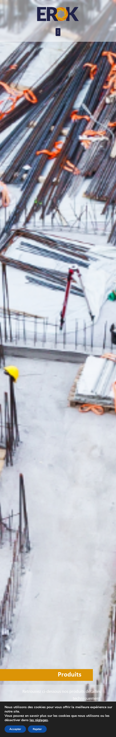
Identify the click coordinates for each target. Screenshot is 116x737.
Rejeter (37, 729)
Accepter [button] (15, 729)
